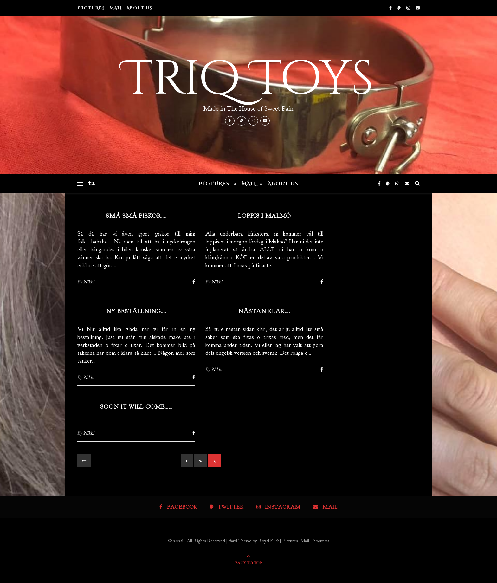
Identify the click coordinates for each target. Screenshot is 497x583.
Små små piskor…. (136, 216)
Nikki (88, 282)
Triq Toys (248, 79)
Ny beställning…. (136, 311)
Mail (116, 8)
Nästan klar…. (264, 311)
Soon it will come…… (136, 407)
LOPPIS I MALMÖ (264, 216)
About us (139, 8)
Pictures (91, 8)
